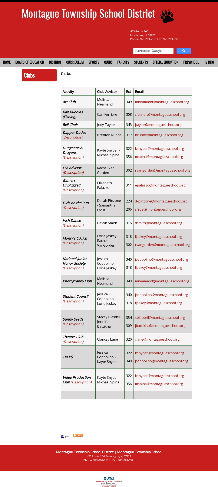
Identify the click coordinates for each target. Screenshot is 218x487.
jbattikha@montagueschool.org (160, 325)
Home (6, 62)
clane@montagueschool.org (157, 339)
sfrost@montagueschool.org (158, 209)
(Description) (73, 137)
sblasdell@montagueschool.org (160, 317)
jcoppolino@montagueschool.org (161, 259)
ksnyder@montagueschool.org (159, 148)
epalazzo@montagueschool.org (160, 185)
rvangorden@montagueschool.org (162, 170)
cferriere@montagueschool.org (160, 114)
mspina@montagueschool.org (159, 156)
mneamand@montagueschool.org (162, 102)
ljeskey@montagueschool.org (158, 236)
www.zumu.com (109, 486)
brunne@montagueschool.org (159, 135)
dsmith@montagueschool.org (158, 223)
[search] (153, 51)
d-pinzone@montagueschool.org (161, 201)
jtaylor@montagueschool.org (158, 124)
